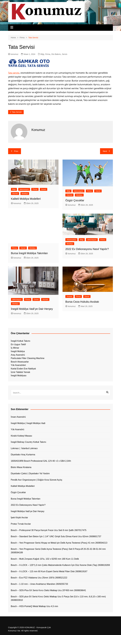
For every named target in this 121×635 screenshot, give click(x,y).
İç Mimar (15, 348)
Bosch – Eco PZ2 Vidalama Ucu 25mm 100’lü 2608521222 (39, 577)
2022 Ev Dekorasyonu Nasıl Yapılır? (87, 249)
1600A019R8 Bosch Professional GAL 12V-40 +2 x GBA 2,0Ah (41, 461)
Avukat (69, 296)
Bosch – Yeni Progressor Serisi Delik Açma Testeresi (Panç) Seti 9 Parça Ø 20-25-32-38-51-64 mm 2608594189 (58, 551)
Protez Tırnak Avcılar (21, 524)
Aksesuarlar (71, 240)
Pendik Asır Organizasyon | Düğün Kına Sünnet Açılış (36, 480)
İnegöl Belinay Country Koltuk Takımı (28, 442)
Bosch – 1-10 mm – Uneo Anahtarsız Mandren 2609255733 (39, 584)
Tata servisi (13, 72)
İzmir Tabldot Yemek (20, 372)
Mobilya (25, 194)
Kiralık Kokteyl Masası (21, 436)
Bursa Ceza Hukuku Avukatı (82, 301)
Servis (64, 54)
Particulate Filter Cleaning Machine (27, 358)
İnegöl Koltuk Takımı (20, 341)
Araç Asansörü (18, 355)
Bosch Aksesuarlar (20, 362)
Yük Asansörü (17, 429)
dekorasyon (24, 189)
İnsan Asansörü (18, 417)
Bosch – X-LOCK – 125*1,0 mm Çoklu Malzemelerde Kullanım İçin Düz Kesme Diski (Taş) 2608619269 (60, 565)
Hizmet (15, 194)
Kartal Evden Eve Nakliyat (23, 368)
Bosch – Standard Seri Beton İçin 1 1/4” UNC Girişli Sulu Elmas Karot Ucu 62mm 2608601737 (56, 536)
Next (106, 151)
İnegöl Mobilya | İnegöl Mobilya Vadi (28, 423)
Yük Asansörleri (18, 365)
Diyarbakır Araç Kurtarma (23, 454)
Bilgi (42, 54)
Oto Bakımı (56, 54)
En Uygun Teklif (18, 344)
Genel (43, 189)
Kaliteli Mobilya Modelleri (26, 198)
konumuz (13, 54)
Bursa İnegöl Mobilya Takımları (29, 253)
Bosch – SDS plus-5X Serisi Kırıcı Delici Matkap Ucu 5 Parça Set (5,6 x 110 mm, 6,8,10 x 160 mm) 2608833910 (58, 598)
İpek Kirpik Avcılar (19, 517)
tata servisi (17, 112)
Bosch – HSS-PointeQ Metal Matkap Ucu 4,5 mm (34, 606)
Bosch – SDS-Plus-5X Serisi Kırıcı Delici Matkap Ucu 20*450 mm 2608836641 (48, 590)
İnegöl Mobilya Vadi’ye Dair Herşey (32, 308)
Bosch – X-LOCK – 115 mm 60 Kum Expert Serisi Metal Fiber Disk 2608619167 (49, 571)
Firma (47, 54)
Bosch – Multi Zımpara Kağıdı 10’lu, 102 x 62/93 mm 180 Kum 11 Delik (45, 559)
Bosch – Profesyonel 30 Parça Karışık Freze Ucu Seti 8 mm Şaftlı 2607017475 (48, 530)
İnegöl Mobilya (18, 351)
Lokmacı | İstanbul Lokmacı (24, 448)
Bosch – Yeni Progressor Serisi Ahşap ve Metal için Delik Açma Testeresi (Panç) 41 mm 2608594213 (59, 543)
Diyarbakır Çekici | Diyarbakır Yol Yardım (30, 473)
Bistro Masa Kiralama (21, 467)
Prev (14, 151)
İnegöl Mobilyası (19, 375)
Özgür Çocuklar (74, 200)
